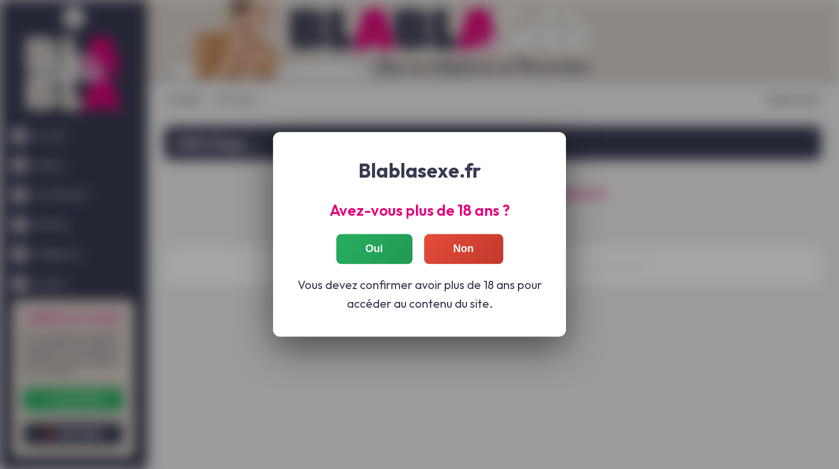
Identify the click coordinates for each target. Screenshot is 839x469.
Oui (374, 249)
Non (463, 249)
